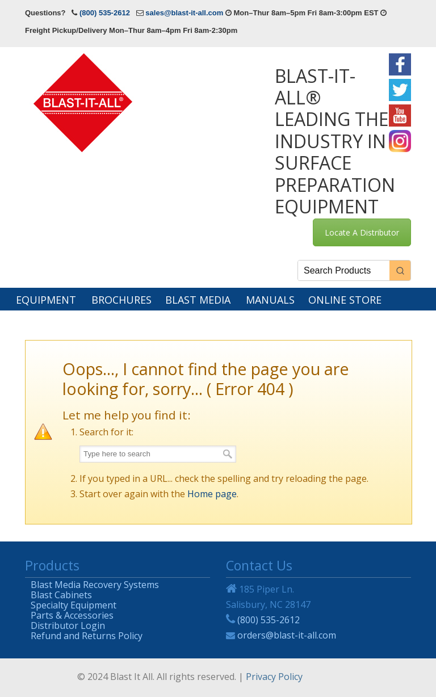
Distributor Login (68, 624)
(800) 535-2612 (104, 13)
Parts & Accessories (72, 614)
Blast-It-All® (84, 101)
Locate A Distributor (362, 232)
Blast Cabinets (61, 593)
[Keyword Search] (343, 270)
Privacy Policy (274, 676)
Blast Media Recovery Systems (95, 583)
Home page (212, 494)
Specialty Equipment (73, 603)
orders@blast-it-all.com (286, 635)
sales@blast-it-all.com (184, 13)
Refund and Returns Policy (86, 634)
